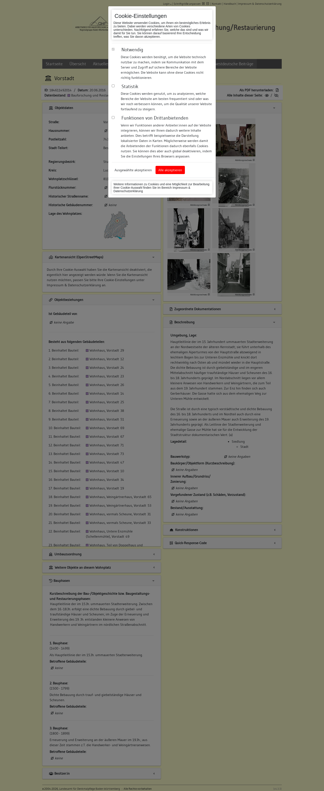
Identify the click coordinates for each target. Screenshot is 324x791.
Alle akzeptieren (170, 170)
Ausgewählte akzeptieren (133, 170)
